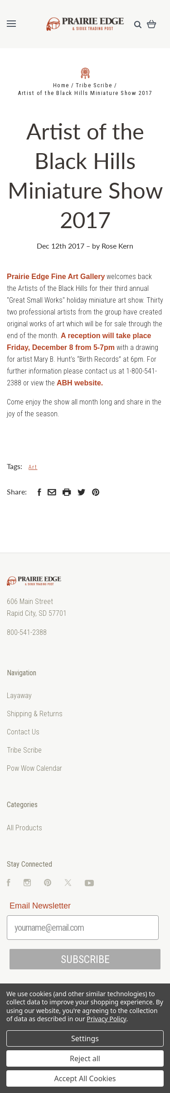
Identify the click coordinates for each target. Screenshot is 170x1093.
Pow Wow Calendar (34, 768)
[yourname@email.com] (83, 927)
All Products (24, 827)
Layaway (19, 695)
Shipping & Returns (35, 713)
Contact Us (23, 732)
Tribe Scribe (24, 750)
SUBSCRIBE (85, 959)
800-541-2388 (27, 632)
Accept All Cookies (85, 1078)
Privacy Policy (106, 1018)
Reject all (85, 1058)
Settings (85, 1038)
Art (33, 467)
